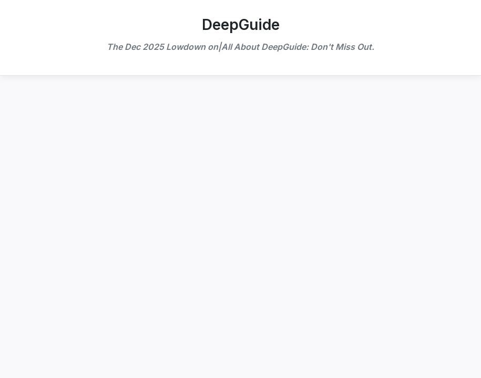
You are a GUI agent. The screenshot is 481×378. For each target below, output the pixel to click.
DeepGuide (241, 25)
